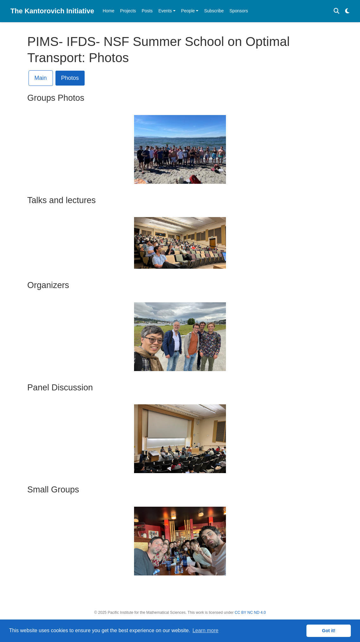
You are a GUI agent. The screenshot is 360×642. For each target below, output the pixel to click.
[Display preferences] (347, 11)
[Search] (336, 11)
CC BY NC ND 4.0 (250, 612)
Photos (70, 78)
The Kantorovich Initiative (52, 11)
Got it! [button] (328, 630)
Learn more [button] (205, 630)
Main (41, 78)
